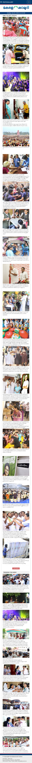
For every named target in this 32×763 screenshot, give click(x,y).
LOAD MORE (16, 568)
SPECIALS (14, 15)
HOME (4, 15)
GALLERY (9, 15)
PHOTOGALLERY (6, 2)
